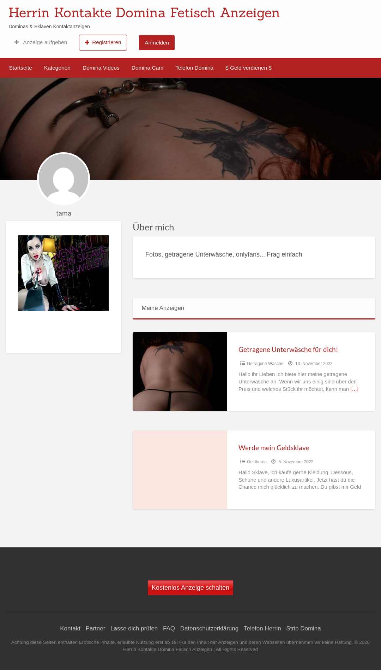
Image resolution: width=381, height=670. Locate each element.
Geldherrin (257, 461)
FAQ (169, 628)
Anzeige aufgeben (40, 42)
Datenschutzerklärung (209, 628)
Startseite (20, 68)
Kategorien (57, 68)
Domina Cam (147, 68)
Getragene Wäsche (265, 363)
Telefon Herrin (262, 628)
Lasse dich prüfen (134, 628)
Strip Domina (303, 628)
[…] (354, 389)
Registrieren (103, 42)
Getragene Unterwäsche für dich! (288, 349)
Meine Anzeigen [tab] (162, 308)
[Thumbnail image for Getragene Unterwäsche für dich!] (180, 371)
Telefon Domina (194, 68)
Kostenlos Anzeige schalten (190, 587)
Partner (95, 628)
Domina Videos (101, 68)
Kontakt (70, 628)
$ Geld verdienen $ (248, 68)
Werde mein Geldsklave (273, 447)
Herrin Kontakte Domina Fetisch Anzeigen (144, 12)
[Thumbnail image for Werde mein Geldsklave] (180, 469)
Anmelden (157, 43)
